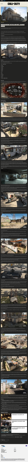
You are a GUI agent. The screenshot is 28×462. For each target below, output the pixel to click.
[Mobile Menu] (25, 0)
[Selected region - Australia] (26, 445)
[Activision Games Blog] (2, 0)
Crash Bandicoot (3, 451)
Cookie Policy (2, 456)
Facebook (15, 449)
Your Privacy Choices (2, 457)
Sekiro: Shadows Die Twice (4, 452)
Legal (1, 454)
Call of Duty (2, 449)
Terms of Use (2, 455)
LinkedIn (15, 451)
